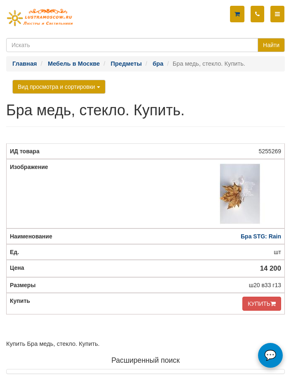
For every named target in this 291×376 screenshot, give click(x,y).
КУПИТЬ (262, 303)
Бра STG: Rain (261, 236)
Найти (271, 45)
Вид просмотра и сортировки (59, 86)
